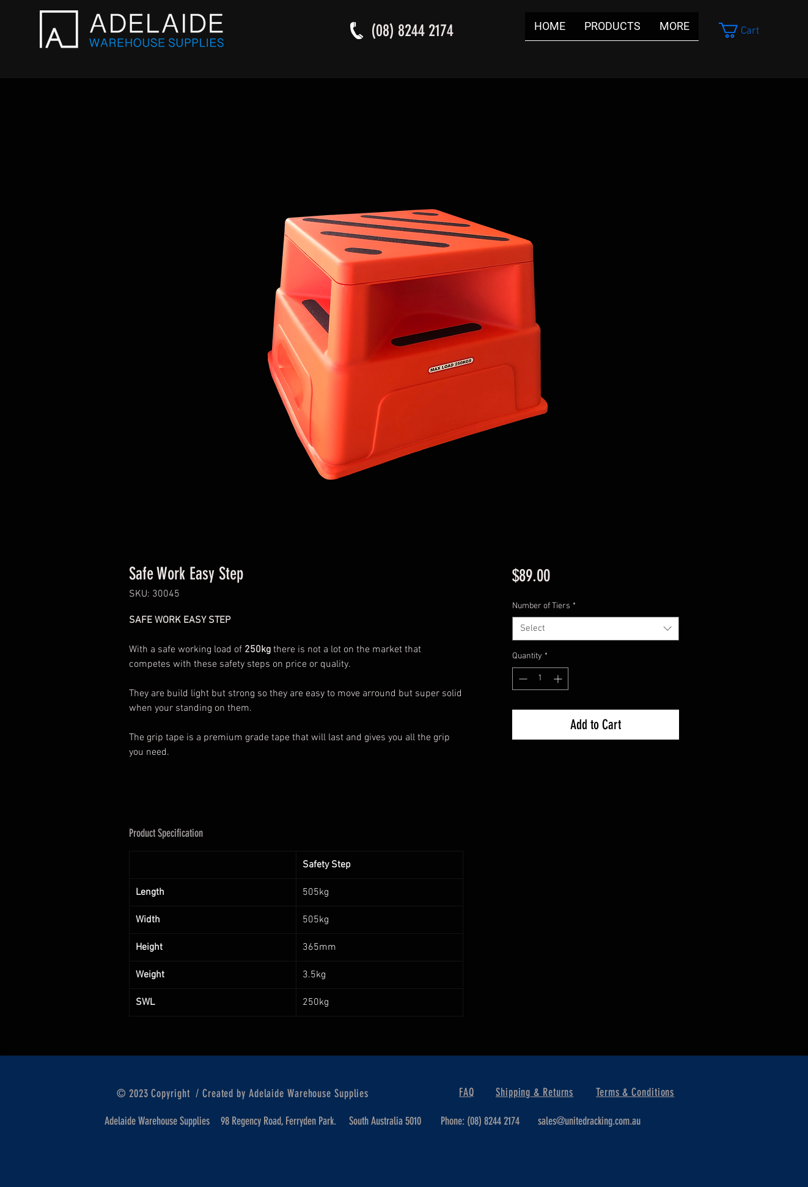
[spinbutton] (540, 678)
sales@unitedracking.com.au (589, 1121)
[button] (747, 30)
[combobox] (595, 629)
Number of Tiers (544, 606)
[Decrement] (521, 678)
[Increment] (559, 678)
